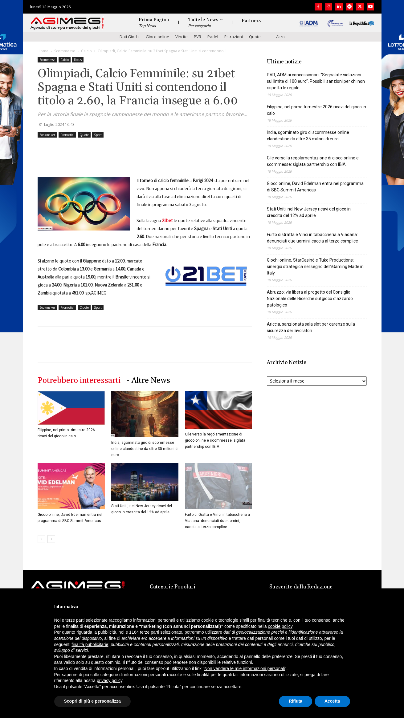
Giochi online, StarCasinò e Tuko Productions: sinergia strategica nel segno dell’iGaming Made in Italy (315, 266)
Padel (212, 36)
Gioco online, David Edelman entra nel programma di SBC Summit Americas (315, 186)
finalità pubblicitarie (89, 644)
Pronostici (67, 135)
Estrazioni (233, 36)
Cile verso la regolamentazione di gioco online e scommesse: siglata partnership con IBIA (215, 440)
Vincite (181, 36)
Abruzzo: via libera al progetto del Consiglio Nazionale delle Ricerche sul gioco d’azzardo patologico (310, 298)
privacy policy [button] (109, 680)
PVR (197, 36)
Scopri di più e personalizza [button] (92, 701)
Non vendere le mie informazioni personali (244, 668)
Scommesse (64, 51)
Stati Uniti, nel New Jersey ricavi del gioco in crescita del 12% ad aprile (309, 212)
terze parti (149, 632)
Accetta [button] (332, 701)
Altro (280, 36)
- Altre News (148, 380)
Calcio (86, 51)
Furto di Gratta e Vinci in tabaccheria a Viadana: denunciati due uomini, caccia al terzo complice (217, 520)
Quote (255, 36)
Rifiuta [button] (295, 701)
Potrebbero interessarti (79, 380)
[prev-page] (41, 539)
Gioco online (157, 36)
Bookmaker (47, 135)
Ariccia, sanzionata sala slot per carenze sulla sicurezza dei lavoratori (311, 327)
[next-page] (51, 539)
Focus (78, 60)
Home (43, 51)
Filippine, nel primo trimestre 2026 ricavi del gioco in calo (316, 110)
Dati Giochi (130, 36)
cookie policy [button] (280, 626)
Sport (98, 135)
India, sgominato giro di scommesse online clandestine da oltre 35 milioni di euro (144, 448)
